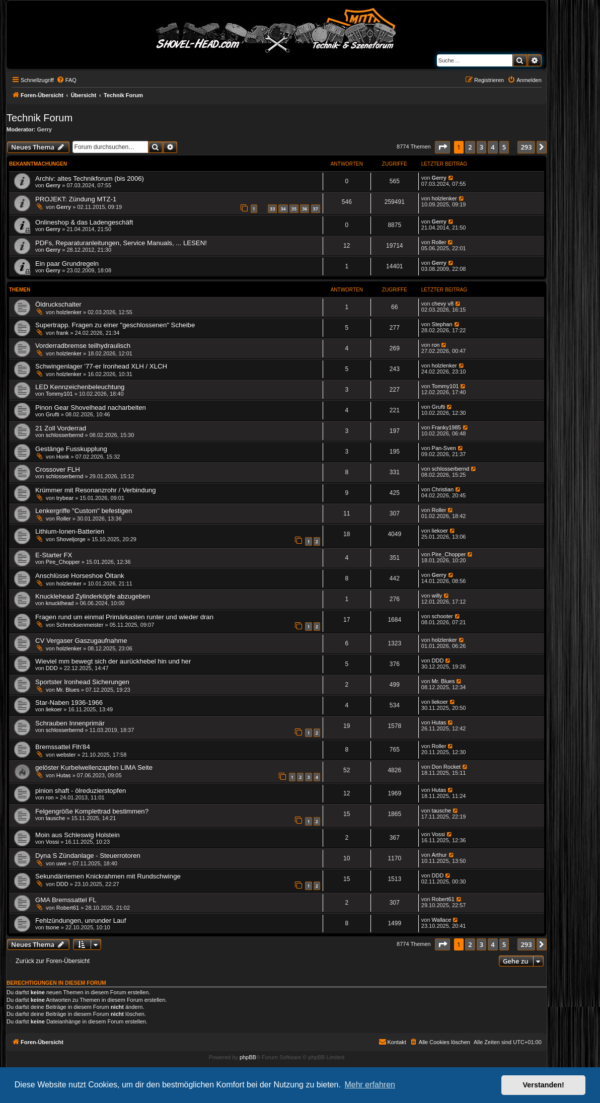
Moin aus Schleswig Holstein (77, 835)
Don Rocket (446, 767)
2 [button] (470, 147)
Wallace (442, 920)
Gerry (44, 129)
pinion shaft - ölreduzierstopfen (80, 790)
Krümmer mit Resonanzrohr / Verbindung (95, 490)
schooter (442, 616)
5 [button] (504, 147)
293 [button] (526, 147)
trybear (64, 498)
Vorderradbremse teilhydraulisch (82, 345)
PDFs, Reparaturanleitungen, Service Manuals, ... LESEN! (121, 243)
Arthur (439, 855)
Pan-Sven (444, 448)
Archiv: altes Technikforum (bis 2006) (89, 178)
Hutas (439, 722)
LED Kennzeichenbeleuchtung (79, 387)
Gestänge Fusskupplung (71, 449)
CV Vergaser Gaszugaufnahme (81, 640)
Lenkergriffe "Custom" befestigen (83, 510)
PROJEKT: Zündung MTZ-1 (75, 199)
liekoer (440, 531)
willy (437, 596)
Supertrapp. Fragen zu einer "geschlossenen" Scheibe (115, 325)
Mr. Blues (68, 690)
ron (436, 345)
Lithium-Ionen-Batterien (69, 531)
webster (66, 755)
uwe (61, 863)
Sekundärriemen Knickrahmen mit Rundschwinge (108, 876)
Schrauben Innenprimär (70, 723)
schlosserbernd (65, 435)
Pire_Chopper (63, 562)
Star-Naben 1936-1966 (69, 702)
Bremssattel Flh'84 (62, 747)
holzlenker (444, 198)
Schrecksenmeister (80, 625)
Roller (439, 242)
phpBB (248, 1057)
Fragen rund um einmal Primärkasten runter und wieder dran (124, 617)
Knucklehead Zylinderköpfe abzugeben (92, 596)
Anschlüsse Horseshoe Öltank (79, 575)
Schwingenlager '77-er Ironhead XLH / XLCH (101, 366)
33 (272, 208)
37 (315, 208)
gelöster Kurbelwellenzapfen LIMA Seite (94, 767)
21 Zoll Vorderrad (60, 428)
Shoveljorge (71, 539)
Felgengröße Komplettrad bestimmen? (91, 811)
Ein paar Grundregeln (67, 263)
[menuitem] (66, 80)
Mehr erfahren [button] (369, 1084)
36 (304, 208)
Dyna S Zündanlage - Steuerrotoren (87, 855)
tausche (55, 818)
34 (282, 208)
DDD (52, 668)
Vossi (52, 842)
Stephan (442, 324)
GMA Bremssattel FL (66, 900)
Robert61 (67, 908)
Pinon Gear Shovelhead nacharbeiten (90, 407)
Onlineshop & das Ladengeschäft (84, 222)
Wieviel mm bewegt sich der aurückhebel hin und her (113, 661)
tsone (52, 927)
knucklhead (60, 603)
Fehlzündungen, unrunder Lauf (80, 920)
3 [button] (481, 147)
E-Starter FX (53, 555)
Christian (443, 489)
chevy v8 (443, 304)
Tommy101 (59, 394)
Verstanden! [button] (543, 1085)
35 (293, 208)
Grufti (52, 414)
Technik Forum (39, 117)
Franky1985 (446, 427)
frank (62, 333)
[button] (442, 147)
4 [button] (492, 147)
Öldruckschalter (58, 304)
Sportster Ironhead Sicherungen (82, 682)
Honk (62, 457)
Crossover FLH (57, 469)
